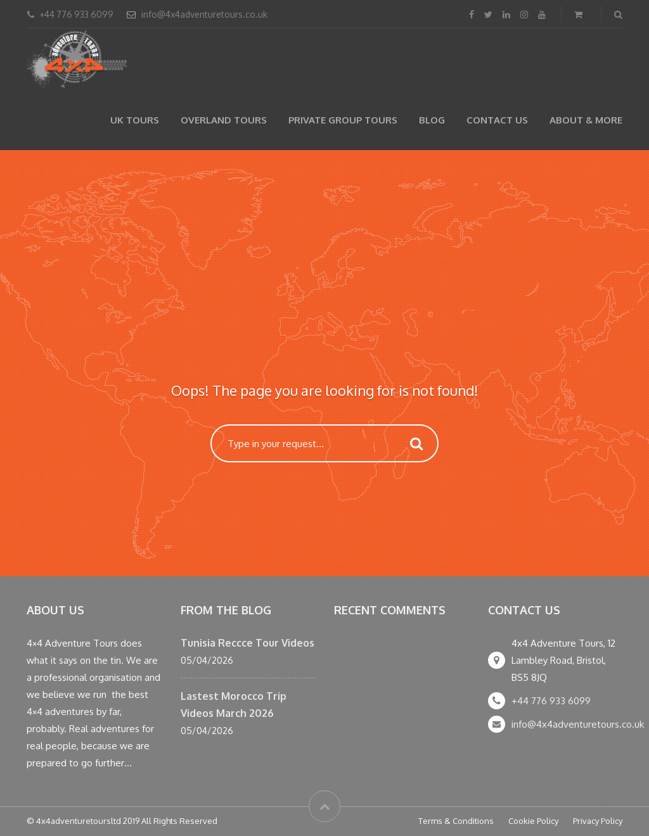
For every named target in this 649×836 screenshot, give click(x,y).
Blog (432, 120)
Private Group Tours (342, 120)
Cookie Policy (533, 821)
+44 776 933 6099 (551, 701)
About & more (585, 120)
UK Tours (134, 120)
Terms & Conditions (456, 821)
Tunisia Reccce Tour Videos (247, 642)
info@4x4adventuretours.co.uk (204, 14)
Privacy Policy (597, 821)
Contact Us (497, 120)
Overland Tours (224, 120)
